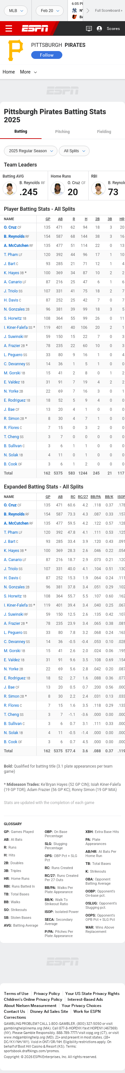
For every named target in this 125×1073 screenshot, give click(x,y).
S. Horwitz (13, 318)
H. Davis (11, 300)
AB (60, 219)
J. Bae (9, 409)
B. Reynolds (14, 236)
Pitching (62, 131)
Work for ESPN (87, 1011)
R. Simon (11, 418)
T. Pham (11, 254)
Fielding (104, 131)
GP (47, 219)
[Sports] (15, 11)
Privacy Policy (47, 993)
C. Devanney (14, 364)
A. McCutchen (16, 245)
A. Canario (13, 282)
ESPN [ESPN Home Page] (35, 28)
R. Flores (11, 427)
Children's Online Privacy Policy (33, 999)
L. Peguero (13, 355)
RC (73, 497)
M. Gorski (12, 373)
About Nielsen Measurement (30, 1005)
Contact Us (14, 1011)
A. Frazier (12, 345)
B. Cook (10, 464)
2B (97, 219)
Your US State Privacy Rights (92, 993)
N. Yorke (11, 391)
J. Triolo (11, 291)
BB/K (109, 497)
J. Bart (9, 264)
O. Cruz (10, 227)
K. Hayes (11, 273)
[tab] (21, 132)
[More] (35, 72)
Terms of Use (16, 993)
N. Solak (11, 455)
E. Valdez (12, 382)
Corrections (15, 1017)
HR (121, 219)
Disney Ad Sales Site (49, 1011)
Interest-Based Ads (85, 999)
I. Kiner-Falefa (16, 327)
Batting (21, 131)
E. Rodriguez (15, 400)
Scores (113, 28)
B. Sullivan (13, 446)
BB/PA (96, 497)
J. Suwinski (13, 336)
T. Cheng (11, 437)
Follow (47, 55)
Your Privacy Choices (81, 1005)
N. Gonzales (14, 309)
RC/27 (83, 497)
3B (110, 219)
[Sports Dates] (49, 11)
